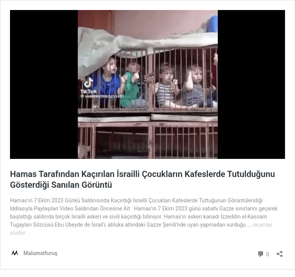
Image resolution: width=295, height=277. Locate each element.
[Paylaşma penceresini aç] (279, 251)
